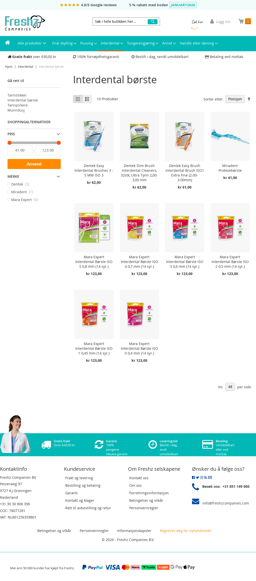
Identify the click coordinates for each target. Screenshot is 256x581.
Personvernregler (143, 508)
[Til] (48, 150)
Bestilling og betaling (82, 485)
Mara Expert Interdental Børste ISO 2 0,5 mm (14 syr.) (230, 261)
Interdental (26, 66)
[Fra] (20, 150)
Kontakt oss (138, 478)
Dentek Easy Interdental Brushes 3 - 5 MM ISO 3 (93, 170)
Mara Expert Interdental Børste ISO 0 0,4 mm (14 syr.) (139, 348)
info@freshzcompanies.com (225, 503)
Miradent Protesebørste (230, 168)
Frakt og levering (79, 478)
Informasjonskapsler (134, 530)
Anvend (34, 164)
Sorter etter (213, 98)
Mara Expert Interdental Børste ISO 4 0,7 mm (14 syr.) (139, 261)
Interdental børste (23, 100)
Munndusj (16, 110)
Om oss (135, 485)
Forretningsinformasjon (149, 492)
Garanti (71, 492)
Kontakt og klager (79, 500)
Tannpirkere (18, 105)
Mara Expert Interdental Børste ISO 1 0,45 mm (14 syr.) (93, 348)
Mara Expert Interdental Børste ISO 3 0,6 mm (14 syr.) (184, 261)
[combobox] (126, 22)
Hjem (9, 66)
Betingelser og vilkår (146, 500)
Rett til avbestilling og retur (88, 508)
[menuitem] (7, 43)
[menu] (128, 43)
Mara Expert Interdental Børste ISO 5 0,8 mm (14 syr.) (93, 261)
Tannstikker (17, 95)
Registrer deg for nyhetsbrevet (185, 530)
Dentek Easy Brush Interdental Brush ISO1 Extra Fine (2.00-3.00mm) (185, 172)
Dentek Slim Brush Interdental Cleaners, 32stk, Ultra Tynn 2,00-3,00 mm (139, 172)
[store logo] (25, 23)
